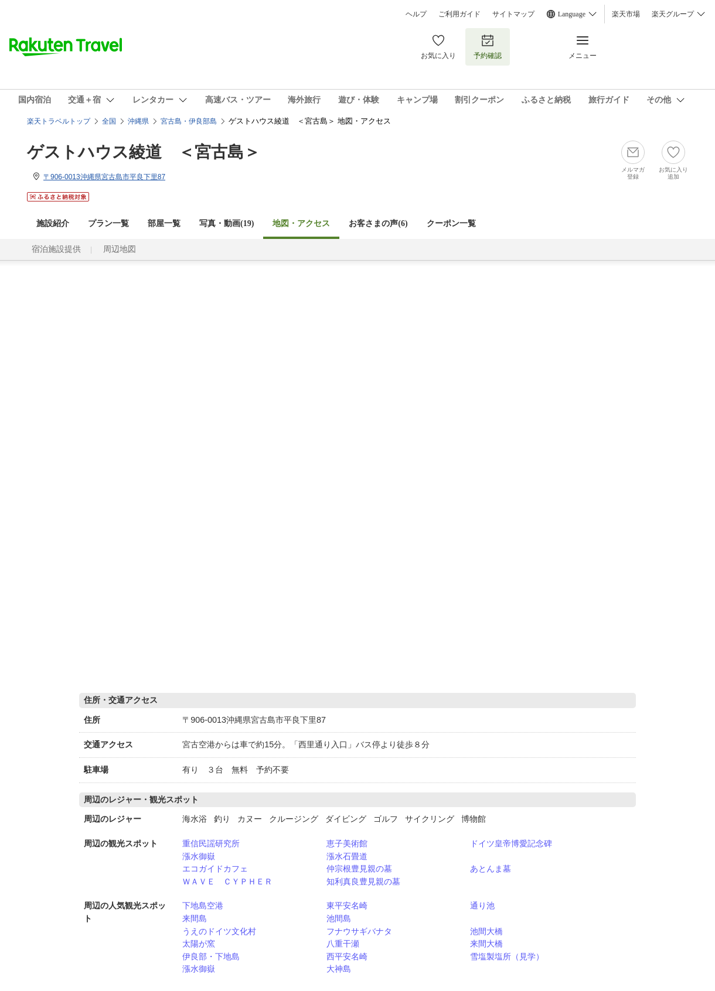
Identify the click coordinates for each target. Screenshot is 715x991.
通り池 (482, 905)
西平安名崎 (346, 956)
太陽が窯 (198, 943)
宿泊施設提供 (56, 249)
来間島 (194, 918)
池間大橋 (486, 931)
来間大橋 (486, 943)
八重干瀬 (342, 943)
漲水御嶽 (198, 856)
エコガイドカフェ (215, 868)
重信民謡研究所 (211, 843)
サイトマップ (513, 14)
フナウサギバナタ (359, 931)
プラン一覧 (108, 223)
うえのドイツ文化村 (219, 931)
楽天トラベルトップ (58, 121)
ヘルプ (416, 14)
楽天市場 (626, 14)
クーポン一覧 (451, 223)
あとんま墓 (490, 868)
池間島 (338, 918)
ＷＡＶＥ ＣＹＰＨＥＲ (227, 881)
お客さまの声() (378, 223)
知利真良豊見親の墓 (363, 881)
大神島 (338, 968)
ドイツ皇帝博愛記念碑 (511, 843)
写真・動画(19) (226, 223)
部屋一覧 (164, 223)
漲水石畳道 (346, 856)
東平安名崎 (346, 905)
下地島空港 (202, 905)
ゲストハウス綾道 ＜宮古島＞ (143, 152)
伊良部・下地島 (211, 956)
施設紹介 (52, 223)
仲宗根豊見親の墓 (359, 868)
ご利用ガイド (459, 14)
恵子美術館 (346, 843)
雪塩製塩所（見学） (507, 956)
